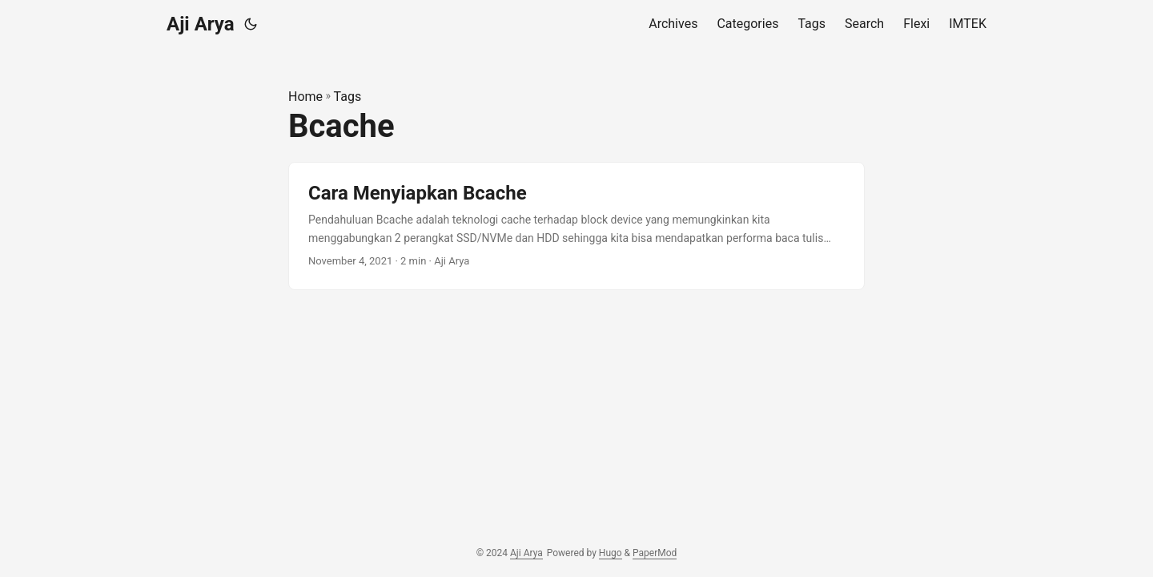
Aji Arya (201, 24)
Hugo (610, 553)
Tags (348, 96)
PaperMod (655, 553)
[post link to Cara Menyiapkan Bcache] (576, 226)
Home (305, 96)
